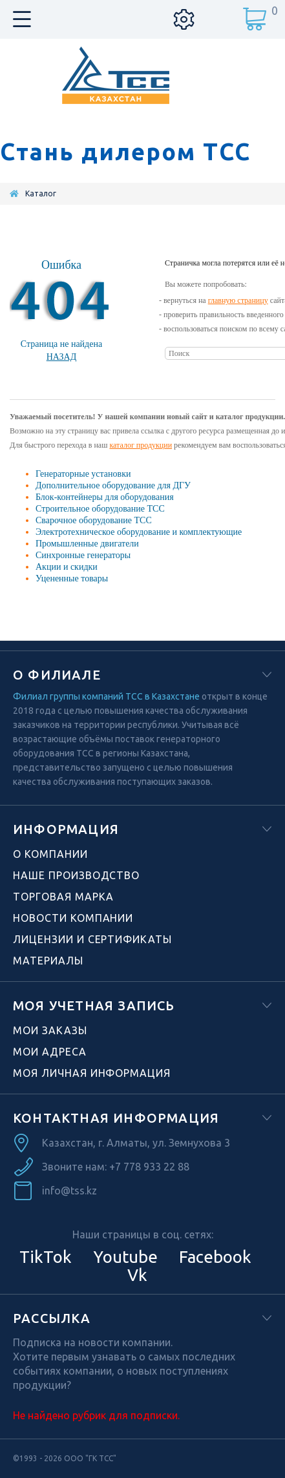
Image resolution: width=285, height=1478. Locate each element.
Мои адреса (50, 1051)
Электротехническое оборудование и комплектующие (139, 532)
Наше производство (76, 875)
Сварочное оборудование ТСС (94, 520)
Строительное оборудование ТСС (100, 509)
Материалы (48, 960)
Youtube (123, 1256)
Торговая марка (63, 896)
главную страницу (238, 300)
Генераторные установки (83, 474)
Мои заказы (50, 1030)
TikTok (45, 1256)
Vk (135, 1274)
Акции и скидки (67, 567)
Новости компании (73, 918)
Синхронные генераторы (83, 555)
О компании (50, 854)
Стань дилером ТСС (125, 151)
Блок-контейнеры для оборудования (105, 497)
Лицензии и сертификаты (92, 939)
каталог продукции (140, 445)
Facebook (213, 1256)
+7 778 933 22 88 (149, 1166)
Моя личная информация (92, 1073)
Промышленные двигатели (87, 543)
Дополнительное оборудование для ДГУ (113, 485)
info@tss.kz (69, 1190)
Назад (62, 357)
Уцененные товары (72, 578)
